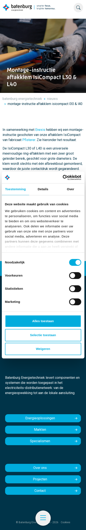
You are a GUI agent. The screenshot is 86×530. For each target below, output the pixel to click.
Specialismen (40, 441)
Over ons (40, 468)
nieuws (52, 99)
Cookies (65, 522)
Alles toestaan (43, 321)
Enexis (40, 130)
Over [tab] (70, 189)
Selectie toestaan (43, 335)
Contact (40, 491)
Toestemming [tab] (15, 189)
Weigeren (43, 349)
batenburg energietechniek (22, 99)
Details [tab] (43, 189)
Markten (40, 430)
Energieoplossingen (40, 418)
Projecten (40, 479)
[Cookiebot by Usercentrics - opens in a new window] (62, 177)
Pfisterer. (29, 140)
